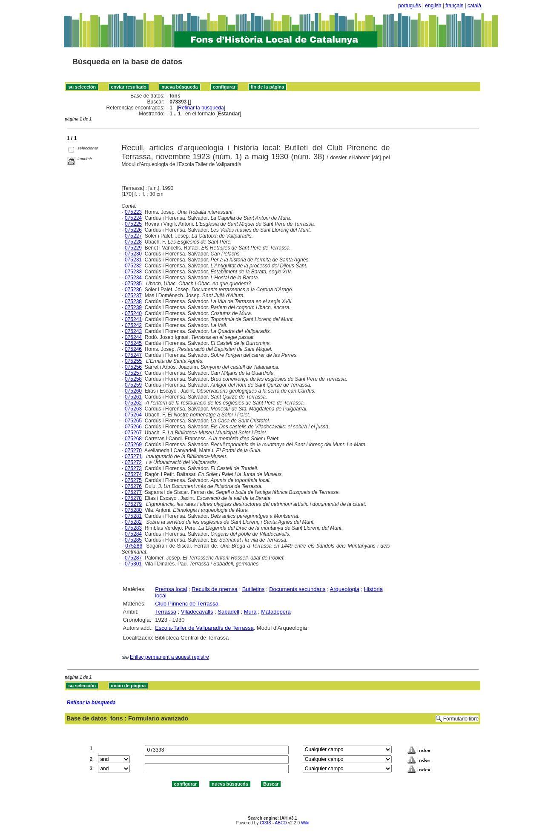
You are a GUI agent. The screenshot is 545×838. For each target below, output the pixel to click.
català (474, 6)
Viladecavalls (197, 611)
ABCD (281, 823)
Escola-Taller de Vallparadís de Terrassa (204, 628)
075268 (133, 439)
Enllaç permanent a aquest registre (169, 657)
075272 (133, 462)
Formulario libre (461, 719)
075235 (133, 284)
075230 (133, 254)
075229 (133, 248)
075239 (133, 307)
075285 (133, 540)
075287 (133, 558)
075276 (133, 486)
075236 (133, 290)
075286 (133, 546)
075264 (133, 415)
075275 (133, 480)
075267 (133, 433)
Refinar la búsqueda (201, 108)
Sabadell (228, 611)
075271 (133, 456)
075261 (133, 397)
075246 (133, 349)
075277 (133, 492)
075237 (133, 295)
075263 (133, 409)
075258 (133, 379)
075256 (133, 367)
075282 (133, 522)
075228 (133, 242)
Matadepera (275, 611)
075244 (133, 337)
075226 (133, 230)
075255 (133, 361)
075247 (133, 355)
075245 (133, 343)
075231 (133, 260)
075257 (133, 373)
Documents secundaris (297, 589)
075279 (133, 504)
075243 (133, 331)
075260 (133, 391)
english (433, 6)
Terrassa (165, 611)
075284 (133, 534)
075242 (133, 325)
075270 (133, 450)
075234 (133, 278)
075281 (133, 516)
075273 (133, 468)
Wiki (305, 823)
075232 (133, 266)
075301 (133, 564)
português (409, 6)
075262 (133, 403)
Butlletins (253, 589)
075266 (133, 427)
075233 (133, 272)
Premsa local (171, 589)
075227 (133, 236)
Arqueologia (344, 589)
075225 (133, 224)
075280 (133, 510)
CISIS (265, 823)
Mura (250, 611)
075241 (133, 319)
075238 (133, 301)
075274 (133, 474)
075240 (133, 313)
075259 (133, 385)
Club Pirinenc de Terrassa (186, 603)
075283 (133, 528)
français (454, 6)
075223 (133, 212)
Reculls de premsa (215, 589)
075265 (133, 421)
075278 (133, 498)
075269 (133, 445)
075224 (133, 218)
